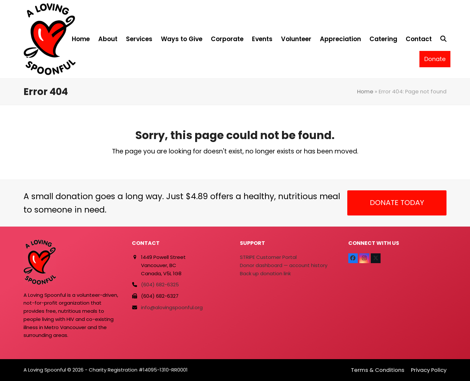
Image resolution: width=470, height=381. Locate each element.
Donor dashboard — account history (283, 265)
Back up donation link (265, 273)
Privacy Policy (428, 370)
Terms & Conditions (377, 370)
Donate (435, 59)
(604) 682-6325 (160, 284)
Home (365, 91)
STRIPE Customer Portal (268, 257)
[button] (443, 39)
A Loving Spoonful (45, 369)
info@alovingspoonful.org (172, 307)
